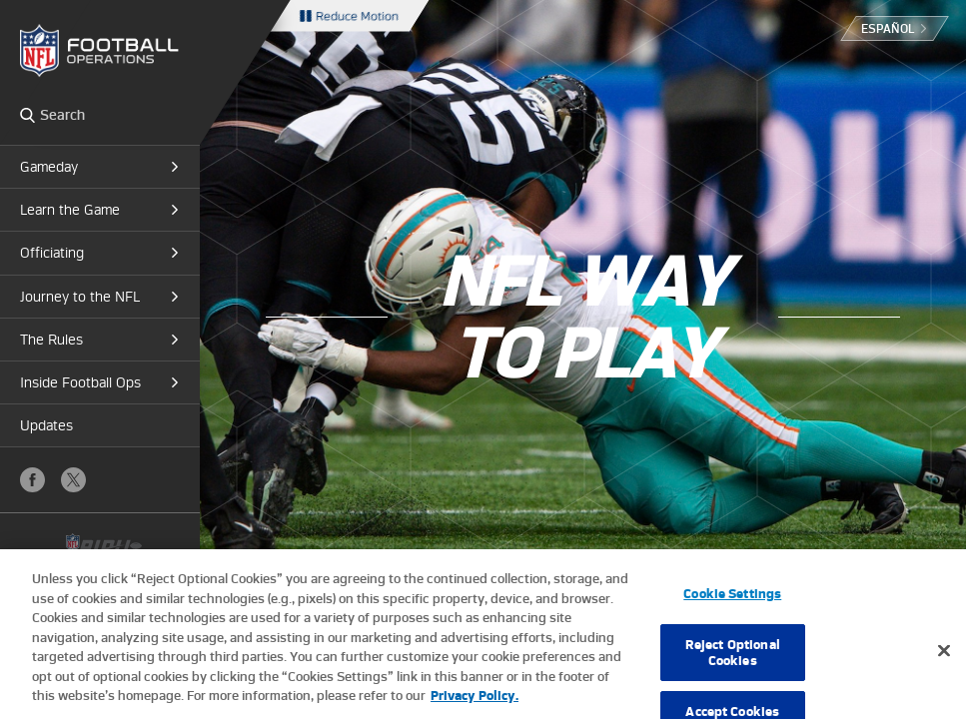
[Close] (944, 668)
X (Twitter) (73, 479)
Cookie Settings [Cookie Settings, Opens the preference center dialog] (732, 610)
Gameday (49, 167)
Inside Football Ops (80, 382)
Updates (46, 425)
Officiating (52, 253)
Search (27, 115)
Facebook (32, 479)
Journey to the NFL (80, 297)
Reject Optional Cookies (732, 669)
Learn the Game (70, 210)
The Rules (51, 340)
